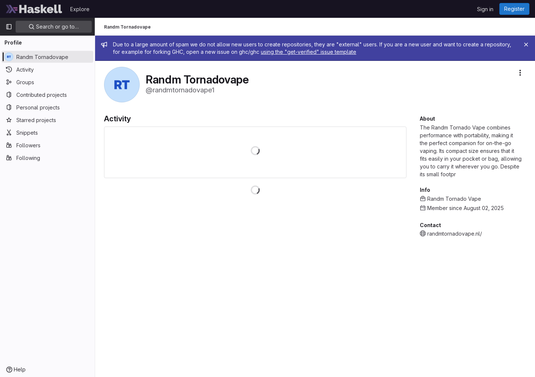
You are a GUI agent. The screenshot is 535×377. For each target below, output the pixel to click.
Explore (80, 9)
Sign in (485, 9)
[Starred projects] (47, 120)
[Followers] (47, 145)
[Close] (526, 44)
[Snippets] (47, 132)
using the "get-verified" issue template (308, 52)
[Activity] (47, 69)
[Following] (47, 158)
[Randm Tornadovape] (47, 57)
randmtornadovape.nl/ (454, 233)
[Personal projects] (47, 107)
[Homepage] (34, 9)
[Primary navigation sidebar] (9, 27)
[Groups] (47, 82)
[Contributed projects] (47, 95)
